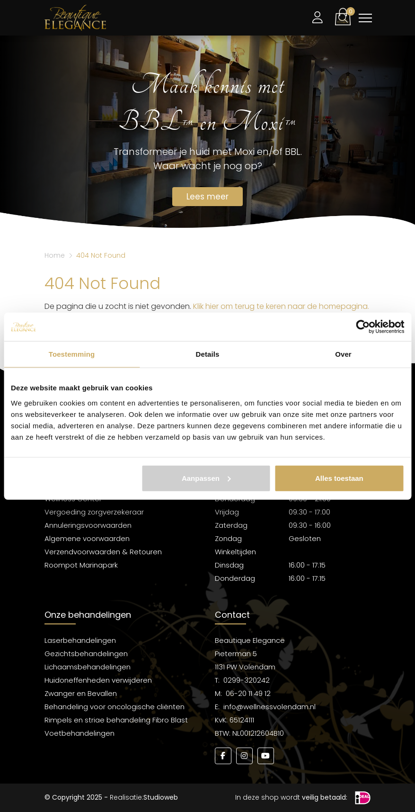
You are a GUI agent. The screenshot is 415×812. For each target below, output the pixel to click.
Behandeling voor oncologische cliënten (114, 707)
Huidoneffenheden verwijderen (98, 680)
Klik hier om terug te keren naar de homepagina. (281, 306)
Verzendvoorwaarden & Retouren (103, 552)
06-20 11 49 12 (248, 693)
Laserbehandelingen (80, 640)
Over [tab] (343, 354)
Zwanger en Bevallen (80, 693)
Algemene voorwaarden (87, 538)
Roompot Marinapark (81, 565)
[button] (343, 16)
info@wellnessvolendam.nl (269, 707)
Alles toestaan (339, 478)
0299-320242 (246, 680)
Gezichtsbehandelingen (86, 654)
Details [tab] (208, 354)
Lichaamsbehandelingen (87, 667)
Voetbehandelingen (79, 733)
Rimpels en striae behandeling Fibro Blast (116, 720)
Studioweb (160, 797)
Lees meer (207, 196)
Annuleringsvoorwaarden (88, 525)
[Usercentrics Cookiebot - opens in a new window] (362, 327)
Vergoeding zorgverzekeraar (94, 512)
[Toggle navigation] (365, 18)
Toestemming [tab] (72, 354)
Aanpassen (206, 478)
